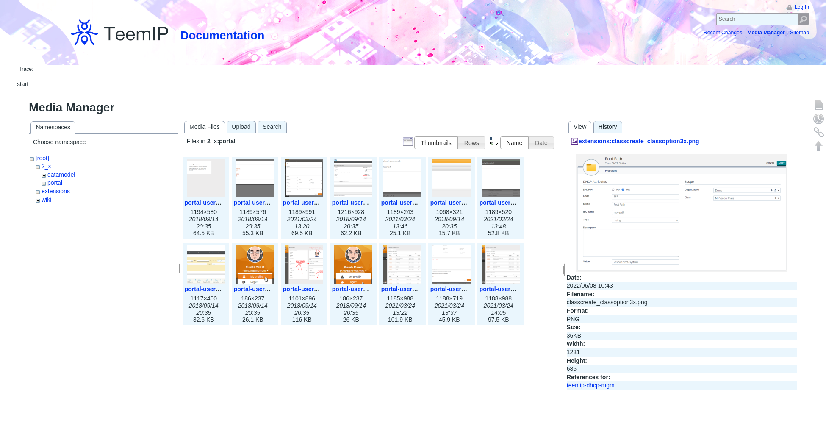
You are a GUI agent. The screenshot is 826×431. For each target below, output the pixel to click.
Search (803, 19)
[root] (42, 158)
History (608, 126)
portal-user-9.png (258, 289)
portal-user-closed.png (512, 289)
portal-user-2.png (258, 202)
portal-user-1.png (209, 202)
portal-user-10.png (309, 289)
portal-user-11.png (358, 289)
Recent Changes (723, 33)
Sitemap (799, 33)
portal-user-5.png (405, 202)
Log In (802, 7)
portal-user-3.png (307, 202)
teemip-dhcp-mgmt (591, 385)
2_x (46, 166)
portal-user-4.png (356, 202)
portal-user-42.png (456, 289)
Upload (241, 126)
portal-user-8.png (209, 289)
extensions (56, 191)
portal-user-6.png (454, 202)
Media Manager (766, 33)
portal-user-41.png (407, 289)
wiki (46, 199)
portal (54, 182)
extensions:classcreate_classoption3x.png (639, 141)
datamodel (61, 174)
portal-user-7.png (504, 202)
